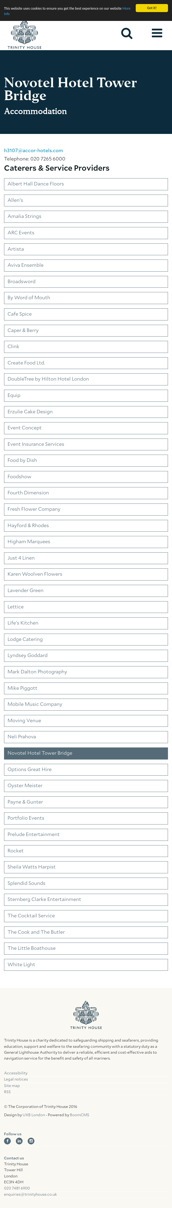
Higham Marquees (29, 541)
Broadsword (21, 281)
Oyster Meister (25, 785)
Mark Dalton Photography (37, 672)
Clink (13, 346)
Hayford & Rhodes (28, 525)
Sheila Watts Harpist (32, 867)
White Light (21, 964)
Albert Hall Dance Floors (36, 184)
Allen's (15, 200)
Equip (14, 395)
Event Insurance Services (36, 444)
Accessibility (15, 1073)
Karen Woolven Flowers (35, 574)
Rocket (16, 851)
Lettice (16, 607)
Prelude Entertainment (34, 834)
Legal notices (16, 1079)
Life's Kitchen (23, 623)
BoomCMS (79, 1115)
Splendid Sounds (26, 883)
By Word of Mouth (29, 297)
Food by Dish (22, 460)
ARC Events (21, 233)
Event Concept (25, 428)
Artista (16, 249)
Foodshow (19, 477)
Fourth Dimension (28, 493)
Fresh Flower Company (34, 509)
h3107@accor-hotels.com (33, 150)
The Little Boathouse (32, 948)
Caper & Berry (23, 330)
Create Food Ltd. (26, 363)
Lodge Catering (25, 639)
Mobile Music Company (35, 704)
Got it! (151, 8)
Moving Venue (24, 720)
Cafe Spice (20, 314)
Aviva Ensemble (26, 265)
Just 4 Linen (21, 558)
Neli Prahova (22, 737)
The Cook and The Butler (36, 932)
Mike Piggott (22, 688)
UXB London (34, 1115)
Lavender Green (26, 590)
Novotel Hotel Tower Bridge (40, 753)
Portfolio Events (26, 818)
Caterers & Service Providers (57, 168)
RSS (7, 1092)
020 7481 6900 (17, 1188)
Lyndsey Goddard (28, 655)
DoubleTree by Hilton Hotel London (48, 379)
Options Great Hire (30, 769)
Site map (12, 1086)
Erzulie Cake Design (30, 412)
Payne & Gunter (25, 802)
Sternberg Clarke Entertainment (44, 899)
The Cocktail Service (31, 916)
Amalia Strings (24, 216)
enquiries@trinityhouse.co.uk (30, 1194)
